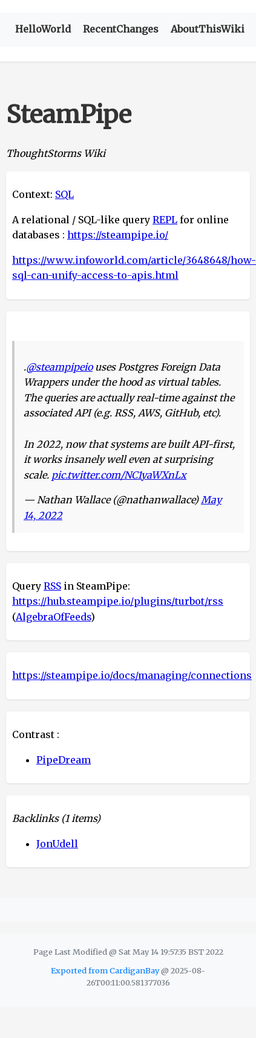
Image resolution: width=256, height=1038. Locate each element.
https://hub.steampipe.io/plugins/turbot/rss (117, 601)
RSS (52, 586)
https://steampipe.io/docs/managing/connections (132, 675)
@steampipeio (59, 367)
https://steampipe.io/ (117, 235)
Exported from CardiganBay (105, 970)
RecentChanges (121, 29)
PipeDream (63, 760)
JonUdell (57, 844)
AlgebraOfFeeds (53, 617)
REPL (165, 220)
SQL (64, 194)
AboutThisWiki (208, 29)
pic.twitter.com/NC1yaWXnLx (118, 475)
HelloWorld (43, 29)
